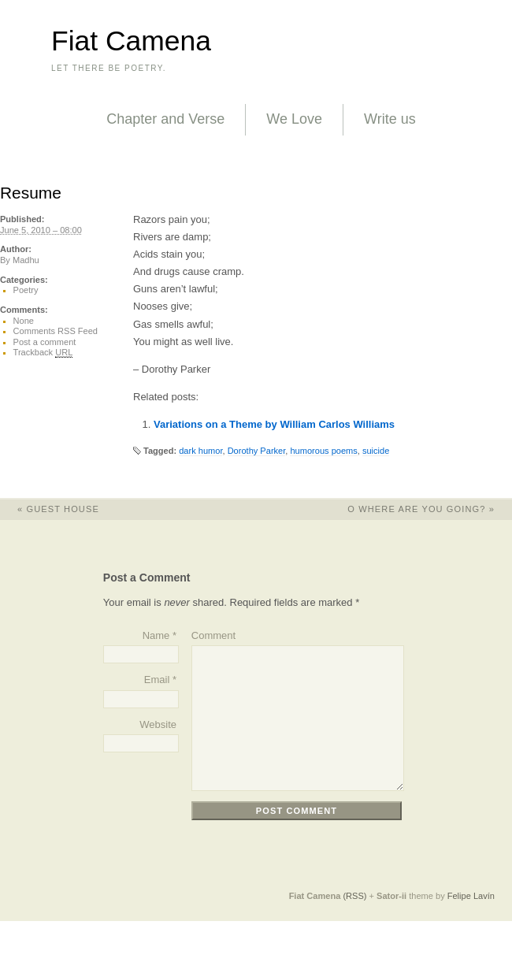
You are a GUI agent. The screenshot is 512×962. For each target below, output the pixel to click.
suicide (375, 450)
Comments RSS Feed (55, 331)
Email (157, 679)
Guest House (49, 509)
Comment (213, 635)
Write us (390, 119)
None (23, 320)
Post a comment (44, 342)
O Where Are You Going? (429, 509)
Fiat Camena (131, 41)
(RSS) (354, 896)
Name (156, 635)
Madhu (26, 260)
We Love (294, 119)
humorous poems (323, 450)
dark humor (200, 450)
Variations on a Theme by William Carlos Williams (274, 424)
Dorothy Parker (257, 450)
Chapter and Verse (165, 119)
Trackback (43, 352)
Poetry (26, 290)
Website (157, 724)
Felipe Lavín (471, 896)
